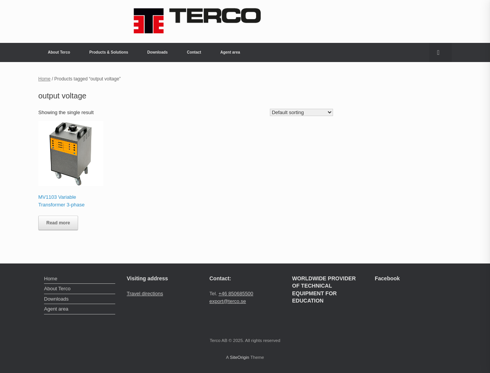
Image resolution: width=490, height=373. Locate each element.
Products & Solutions (108, 52)
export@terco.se (227, 301)
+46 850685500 (236, 293)
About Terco (59, 52)
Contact (194, 52)
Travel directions (145, 293)
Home (44, 79)
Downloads (157, 52)
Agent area (230, 52)
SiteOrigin (239, 357)
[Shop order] (301, 112)
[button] (440, 52)
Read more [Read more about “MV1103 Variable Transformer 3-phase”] (58, 223)
